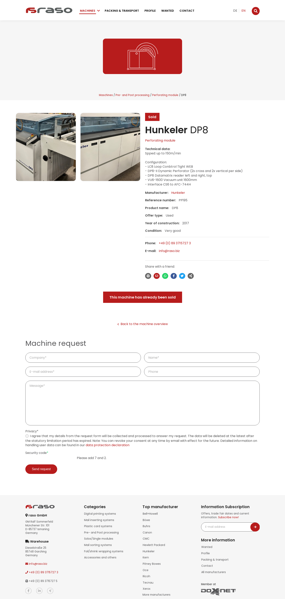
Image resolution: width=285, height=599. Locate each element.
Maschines (106, 95)
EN (243, 10)
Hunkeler (178, 192)
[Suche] (256, 11)
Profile (150, 11)
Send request (41, 469)
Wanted (167, 11)
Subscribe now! (228, 517)
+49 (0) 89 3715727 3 (175, 243)
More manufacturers (156, 589)
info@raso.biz (169, 251)
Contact (187, 11)
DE (235, 10)
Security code (36, 453)
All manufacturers (213, 570)
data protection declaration (107, 445)
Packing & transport (122, 11)
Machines (87, 11)
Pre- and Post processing (132, 95)
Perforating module (165, 95)
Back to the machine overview (142, 324)
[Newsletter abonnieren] (255, 527)
